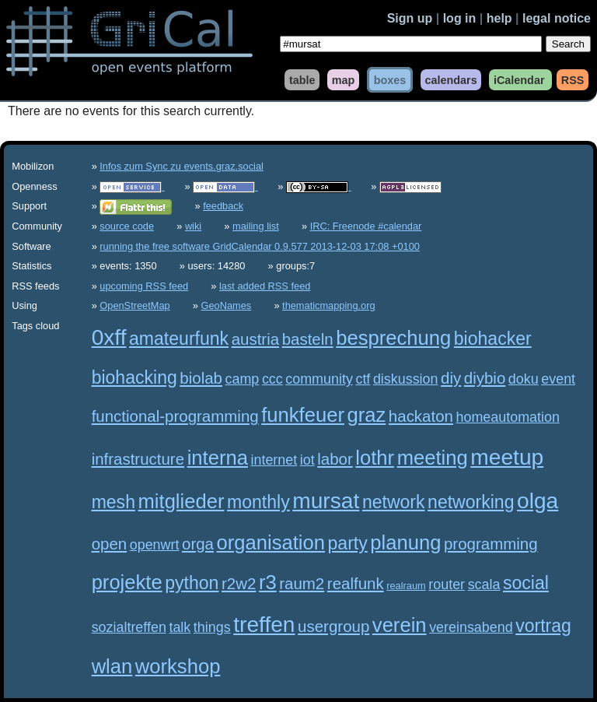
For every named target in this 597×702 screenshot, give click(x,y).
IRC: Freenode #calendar (366, 226)
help (499, 18)
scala (484, 584)
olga (537, 501)
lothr (374, 458)
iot (307, 460)
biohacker (493, 338)
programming (491, 544)
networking (471, 502)
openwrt (155, 545)
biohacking (134, 377)
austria (255, 339)
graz (366, 415)
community (319, 379)
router (446, 584)
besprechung (393, 338)
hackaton (421, 416)
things (212, 627)
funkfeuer (302, 415)
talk (179, 627)
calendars (450, 79)
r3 (268, 582)
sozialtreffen (129, 627)
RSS (573, 79)
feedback (223, 206)
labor (335, 459)
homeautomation (508, 417)
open (109, 544)
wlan (112, 666)
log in (460, 18)
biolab (201, 378)
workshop (178, 666)
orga (198, 544)
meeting (432, 458)
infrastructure (138, 459)
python (191, 583)
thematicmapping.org (328, 305)
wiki (193, 226)
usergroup (333, 626)
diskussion (405, 379)
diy (451, 378)
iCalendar (519, 79)
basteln (307, 339)
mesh (113, 502)
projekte (127, 582)
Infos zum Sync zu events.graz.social (182, 166)
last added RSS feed (264, 286)
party (348, 543)
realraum (406, 585)
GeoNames (226, 305)
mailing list (255, 226)
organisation (271, 542)
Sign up (410, 18)
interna (217, 458)
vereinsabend (471, 627)
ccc (272, 379)
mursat (325, 501)
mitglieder (181, 501)
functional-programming (175, 416)
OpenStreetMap (134, 305)
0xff (109, 337)
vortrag (543, 626)
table (302, 79)
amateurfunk (179, 338)
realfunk (355, 583)
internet (273, 460)
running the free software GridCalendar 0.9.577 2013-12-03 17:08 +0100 (260, 246)
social (526, 583)
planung (405, 542)
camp (242, 379)
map (343, 79)
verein (399, 625)
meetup (506, 457)
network (393, 502)
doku (523, 379)
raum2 (301, 583)
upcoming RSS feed (144, 286)
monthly (258, 502)
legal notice (556, 18)
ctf (362, 379)
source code (127, 226)
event (558, 379)
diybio (484, 378)
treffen (264, 624)
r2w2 (239, 583)
